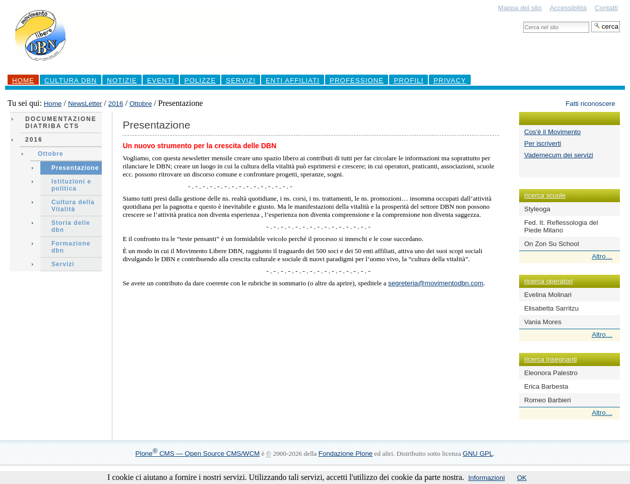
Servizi (241, 80)
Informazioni (486, 477)
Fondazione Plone (345, 453)
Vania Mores (542, 322)
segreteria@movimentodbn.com (435, 283)
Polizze (200, 80)
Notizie (122, 80)
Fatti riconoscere (590, 103)
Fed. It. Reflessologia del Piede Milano (561, 226)
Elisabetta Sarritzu (551, 308)
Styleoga (537, 209)
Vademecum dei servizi (558, 155)
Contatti (606, 8)
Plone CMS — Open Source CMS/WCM (198, 453)
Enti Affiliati (293, 80)
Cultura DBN (70, 80)
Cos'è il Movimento (552, 132)
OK (522, 477)
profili (408, 80)
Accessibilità (568, 8)
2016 (115, 103)
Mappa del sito (520, 8)
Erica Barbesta (546, 386)
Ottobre (141, 103)
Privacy (449, 80)
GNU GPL (478, 453)
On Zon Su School (551, 244)
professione (357, 80)
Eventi (160, 80)
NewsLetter (85, 103)
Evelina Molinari (548, 294)
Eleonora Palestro (551, 373)
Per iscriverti (542, 143)
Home (23, 80)
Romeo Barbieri (547, 400)
